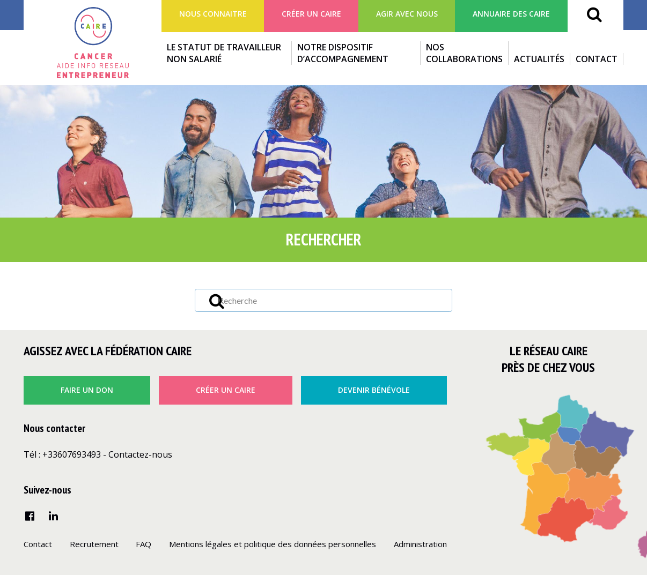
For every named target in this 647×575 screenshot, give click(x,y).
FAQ (143, 544)
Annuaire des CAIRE (511, 14)
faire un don (87, 390)
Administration (420, 544)
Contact (596, 59)
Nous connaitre (213, 14)
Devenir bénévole (374, 390)
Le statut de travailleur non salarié (224, 53)
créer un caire (225, 390)
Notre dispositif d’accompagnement (342, 53)
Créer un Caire (311, 14)
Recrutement (94, 544)
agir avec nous (407, 14)
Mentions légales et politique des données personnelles (272, 544)
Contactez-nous (140, 454)
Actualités (539, 59)
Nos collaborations (464, 53)
